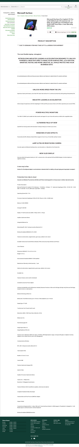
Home (18, 15)
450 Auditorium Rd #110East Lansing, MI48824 (70, 422)
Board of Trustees (38, 444)
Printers (13, 33)
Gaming (32, 424)
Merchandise (4, 6)
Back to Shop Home (11, 35)
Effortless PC (12, 31)
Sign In (68, 8)
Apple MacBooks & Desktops (9, 25)
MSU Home (56, 421)
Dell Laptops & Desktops (10, 30)
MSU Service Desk (57, 423)
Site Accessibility (50, 442)
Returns (43, 426)
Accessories (33, 430)
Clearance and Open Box (10, 21)
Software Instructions (46, 429)
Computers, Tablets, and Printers (26, 15)
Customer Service (45, 424)
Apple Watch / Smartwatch (10, 24)
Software (32, 426)
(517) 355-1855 (51, 444)
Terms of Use (43, 442)
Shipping (43, 427)
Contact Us (44, 423)
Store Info (14, 6)
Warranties (33, 432)
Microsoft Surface (11, 22)
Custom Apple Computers (35, 421)
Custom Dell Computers (35, 423)
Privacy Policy (38, 442)
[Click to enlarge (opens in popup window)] (31, 35)
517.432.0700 (67, 424)
